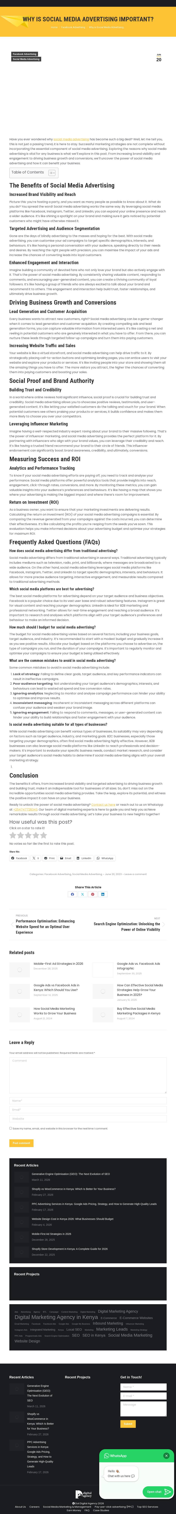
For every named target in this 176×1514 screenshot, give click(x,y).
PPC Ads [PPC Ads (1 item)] (19, 1336)
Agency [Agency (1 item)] (37, 1312)
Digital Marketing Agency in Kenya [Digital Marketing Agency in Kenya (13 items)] (56, 1317)
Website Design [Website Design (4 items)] (27, 1341)
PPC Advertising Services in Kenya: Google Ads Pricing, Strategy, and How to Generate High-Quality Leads (94, 1203)
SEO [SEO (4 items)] (76, 1335)
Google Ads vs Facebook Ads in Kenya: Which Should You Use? (56, 987)
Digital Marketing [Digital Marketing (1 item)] (87, 1312)
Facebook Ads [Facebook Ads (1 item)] (49, 1324)
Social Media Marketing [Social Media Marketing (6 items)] (130, 1335)
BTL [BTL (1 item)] (45, 1312)
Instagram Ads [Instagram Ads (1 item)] (21, 1330)
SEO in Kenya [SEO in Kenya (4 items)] (93, 1335)
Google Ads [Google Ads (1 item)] (64, 1324)
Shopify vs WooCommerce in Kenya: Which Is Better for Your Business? (74, 1188)
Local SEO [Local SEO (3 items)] (74, 1329)
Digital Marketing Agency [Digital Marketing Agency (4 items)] (118, 1311)
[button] (166, 1456)
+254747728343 (25, 809)
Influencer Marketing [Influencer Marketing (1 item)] (135, 1324)
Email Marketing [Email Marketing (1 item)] (22, 1324)
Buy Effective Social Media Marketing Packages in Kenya (138, 1011)
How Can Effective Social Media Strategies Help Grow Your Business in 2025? (140, 990)
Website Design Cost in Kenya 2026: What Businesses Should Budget (72, 1218)
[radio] (12, 836)
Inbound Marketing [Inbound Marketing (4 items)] (108, 1323)
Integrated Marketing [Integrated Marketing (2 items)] (42, 1329)
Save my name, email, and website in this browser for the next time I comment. (60, 1128)
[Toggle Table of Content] (50, 173)
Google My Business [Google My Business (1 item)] (81, 1324)
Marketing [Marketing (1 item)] (89, 1330)
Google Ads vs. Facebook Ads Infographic (138, 966)
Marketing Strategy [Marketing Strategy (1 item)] (139, 1330)
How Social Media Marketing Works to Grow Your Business (55, 1011)
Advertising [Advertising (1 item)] (26, 1312)
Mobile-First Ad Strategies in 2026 (58, 964)
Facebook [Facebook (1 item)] (36, 1324)
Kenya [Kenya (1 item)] (61, 1330)
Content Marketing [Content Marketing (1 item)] (69, 1312)
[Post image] (19, 969)
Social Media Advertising (26, 59)
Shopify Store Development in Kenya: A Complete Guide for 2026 (70, 1248)
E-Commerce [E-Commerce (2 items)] (109, 1318)
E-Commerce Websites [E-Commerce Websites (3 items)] (136, 1318)
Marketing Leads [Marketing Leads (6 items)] (112, 1329)
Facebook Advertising (24, 54)
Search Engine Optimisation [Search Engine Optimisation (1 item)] (57, 1336)
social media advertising (71, 139)
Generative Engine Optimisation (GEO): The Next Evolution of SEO (71, 1173)
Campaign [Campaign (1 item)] (54, 1312)
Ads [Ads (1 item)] (16, 1312)
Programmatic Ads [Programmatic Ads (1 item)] (33, 1336)
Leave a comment (136, 874)
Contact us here (103, 805)
